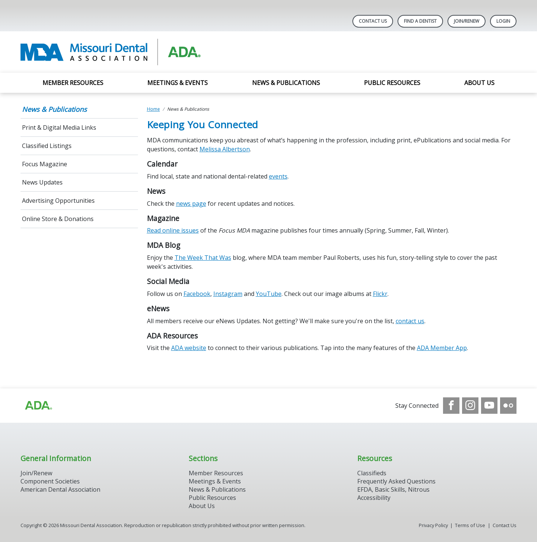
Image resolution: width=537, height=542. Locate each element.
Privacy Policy (433, 525)
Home (153, 109)
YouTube (269, 294)
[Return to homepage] (117, 52)
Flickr (380, 294)
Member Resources (73, 83)
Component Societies (50, 481)
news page (191, 203)
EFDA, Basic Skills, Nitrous (393, 489)
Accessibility (373, 498)
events (278, 176)
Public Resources (392, 83)
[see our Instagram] (470, 405)
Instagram (227, 294)
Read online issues (173, 230)
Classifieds (371, 473)
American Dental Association (60, 489)
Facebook (196, 294)
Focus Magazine (44, 164)
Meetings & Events (177, 83)
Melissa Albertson (225, 149)
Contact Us (373, 21)
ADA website (188, 348)
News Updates (42, 182)
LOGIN (503, 21)
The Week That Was (203, 257)
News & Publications (286, 83)
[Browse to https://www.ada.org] (38, 405)
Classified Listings (47, 146)
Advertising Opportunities (59, 200)
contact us (410, 321)
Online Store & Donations (58, 219)
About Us (479, 83)
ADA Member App (442, 348)
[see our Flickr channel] (508, 405)
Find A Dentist (420, 21)
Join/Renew (466, 21)
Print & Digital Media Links (59, 127)
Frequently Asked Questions (396, 481)
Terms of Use (470, 525)
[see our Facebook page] (451, 405)
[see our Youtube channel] (489, 405)
